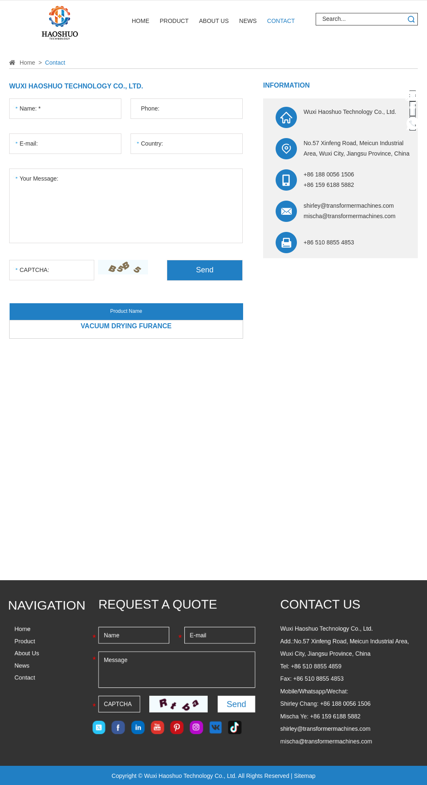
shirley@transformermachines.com (349, 205)
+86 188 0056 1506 (345, 703)
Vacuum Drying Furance (126, 326)
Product (174, 21)
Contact (281, 21)
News (248, 21)
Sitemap (304, 775)
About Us (214, 21)
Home (140, 21)
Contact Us (320, 604)
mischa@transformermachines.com (349, 216)
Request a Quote (157, 604)
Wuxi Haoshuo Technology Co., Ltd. (76, 86)
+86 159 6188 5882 (335, 716)
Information (286, 85)
